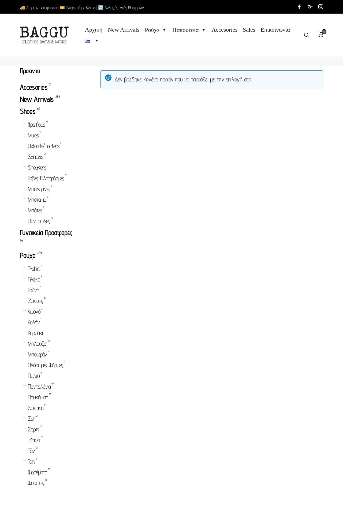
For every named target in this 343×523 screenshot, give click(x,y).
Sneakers (37, 167)
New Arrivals (123, 29)
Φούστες (36, 482)
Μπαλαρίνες (39, 188)
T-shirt (34, 268)
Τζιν (31, 450)
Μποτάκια (37, 199)
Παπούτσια (189, 29)
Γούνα (33, 290)
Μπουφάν (37, 354)
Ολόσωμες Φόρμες (45, 364)
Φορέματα (37, 472)
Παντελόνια (39, 386)
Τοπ (31, 461)
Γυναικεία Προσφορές (46, 232)
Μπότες (35, 210)
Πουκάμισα (38, 397)
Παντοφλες (39, 220)
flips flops (36, 124)
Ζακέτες (35, 300)
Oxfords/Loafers (43, 145)
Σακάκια (35, 407)
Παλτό (34, 375)
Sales (249, 29)
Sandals (35, 156)
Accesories (225, 29)
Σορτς (33, 429)
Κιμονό (34, 311)
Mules (33, 135)
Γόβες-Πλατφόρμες (46, 178)
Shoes (27, 111)
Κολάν (34, 322)
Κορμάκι (35, 332)
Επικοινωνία (275, 29)
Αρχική (93, 29)
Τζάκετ (34, 439)
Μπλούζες (37, 343)
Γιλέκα (34, 279)
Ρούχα (156, 29)
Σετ (31, 418)
